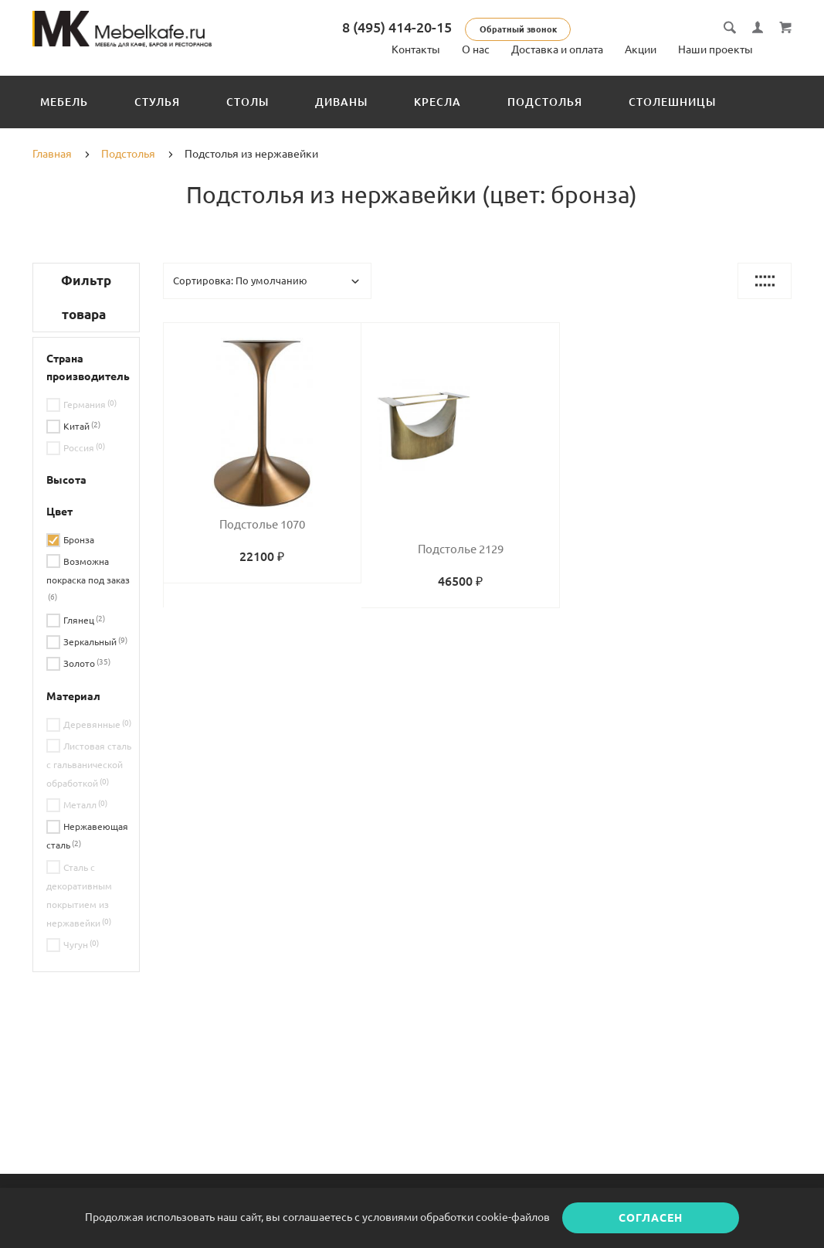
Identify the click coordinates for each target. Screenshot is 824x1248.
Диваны (341, 102)
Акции (640, 49)
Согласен (651, 1218)
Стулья (157, 102)
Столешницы (672, 102)
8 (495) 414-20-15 (404, 27)
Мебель (64, 102)
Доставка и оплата (557, 49)
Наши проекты (715, 49)
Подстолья (544, 102)
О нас (476, 49)
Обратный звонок (525, 29)
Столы (247, 102)
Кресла (437, 102)
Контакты (416, 49)
